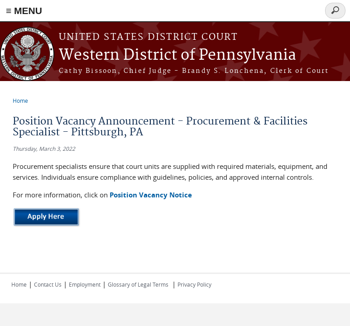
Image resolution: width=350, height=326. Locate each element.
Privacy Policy (194, 284)
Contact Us (48, 284)
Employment (85, 284)
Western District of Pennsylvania (177, 55)
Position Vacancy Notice (151, 195)
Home (20, 100)
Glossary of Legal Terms (138, 284)
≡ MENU (24, 10)
